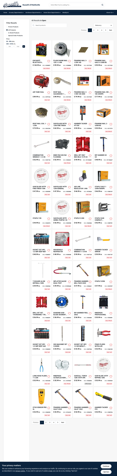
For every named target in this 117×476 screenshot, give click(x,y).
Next (110, 30)
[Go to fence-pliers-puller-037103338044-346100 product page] (104, 339)
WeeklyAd (65, 12)
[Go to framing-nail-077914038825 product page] (104, 87)
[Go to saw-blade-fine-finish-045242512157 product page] (62, 118)
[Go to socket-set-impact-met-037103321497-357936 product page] (83, 339)
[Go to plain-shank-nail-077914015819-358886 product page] (62, 55)
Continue (106, 466)
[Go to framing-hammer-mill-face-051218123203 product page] (83, 276)
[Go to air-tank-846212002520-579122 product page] (42, 87)
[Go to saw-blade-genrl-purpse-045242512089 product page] (62, 213)
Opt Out (106, 472)
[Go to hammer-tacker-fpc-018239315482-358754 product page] (104, 402)
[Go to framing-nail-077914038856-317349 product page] (83, 87)
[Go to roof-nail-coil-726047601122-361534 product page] (42, 118)
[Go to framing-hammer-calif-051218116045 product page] (83, 402)
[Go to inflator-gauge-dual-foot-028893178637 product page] (62, 276)
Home (5, 12)
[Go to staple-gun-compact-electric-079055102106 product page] (104, 213)
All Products (12, 30)
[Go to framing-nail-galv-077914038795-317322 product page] (104, 55)
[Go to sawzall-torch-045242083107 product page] (83, 371)
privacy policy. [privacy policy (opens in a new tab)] (20, 471)
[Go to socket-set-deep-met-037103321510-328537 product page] (42, 244)
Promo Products (13, 26)
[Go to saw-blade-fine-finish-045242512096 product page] (42, 181)
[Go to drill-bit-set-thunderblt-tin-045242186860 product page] (42, 308)
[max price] (18, 46)
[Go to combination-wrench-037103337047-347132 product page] (42, 150)
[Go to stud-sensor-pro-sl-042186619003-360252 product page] (42, 402)
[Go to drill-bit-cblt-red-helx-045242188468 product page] (83, 150)
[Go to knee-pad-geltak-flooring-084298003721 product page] (62, 150)
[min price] (9, 46)
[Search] (102, 4)
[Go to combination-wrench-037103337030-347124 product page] (83, 244)
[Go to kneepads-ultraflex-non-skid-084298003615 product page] (62, 371)
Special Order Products (15, 35)
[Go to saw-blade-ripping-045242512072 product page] (104, 371)
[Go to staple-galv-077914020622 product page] (104, 181)
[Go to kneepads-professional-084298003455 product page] (104, 308)
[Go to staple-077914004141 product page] (42, 213)
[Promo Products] (7, 26)
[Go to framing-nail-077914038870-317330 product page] (83, 55)
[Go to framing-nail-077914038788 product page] (104, 118)
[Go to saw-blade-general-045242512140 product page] (62, 181)
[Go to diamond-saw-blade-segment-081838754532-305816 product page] (62, 308)
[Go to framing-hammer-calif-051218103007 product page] (62, 402)
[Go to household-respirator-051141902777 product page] (62, 244)
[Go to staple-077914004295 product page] (104, 276)
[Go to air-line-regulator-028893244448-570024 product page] (83, 181)
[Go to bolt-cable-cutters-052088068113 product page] (42, 371)
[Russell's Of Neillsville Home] (12, 4)
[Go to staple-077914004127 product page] (83, 213)
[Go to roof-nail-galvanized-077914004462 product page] (62, 87)
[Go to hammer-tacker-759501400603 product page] (83, 118)
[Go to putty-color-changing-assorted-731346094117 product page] (42, 276)
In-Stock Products (13, 32)
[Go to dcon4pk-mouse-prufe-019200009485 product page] (104, 244)
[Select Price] (23, 46)
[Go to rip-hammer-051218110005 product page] (104, 150)
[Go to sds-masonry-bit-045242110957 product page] (62, 339)
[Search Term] (76, 5)
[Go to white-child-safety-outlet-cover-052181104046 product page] (42, 55)
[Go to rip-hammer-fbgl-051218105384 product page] (83, 308)
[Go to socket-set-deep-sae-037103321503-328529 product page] (42, 339)
